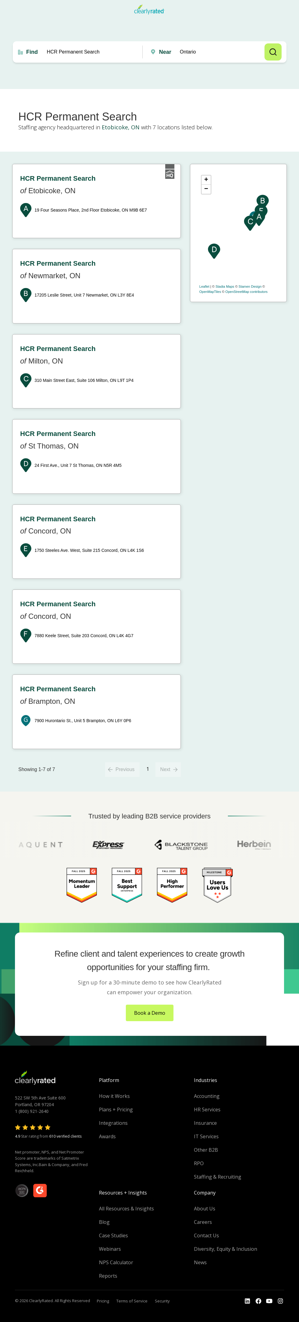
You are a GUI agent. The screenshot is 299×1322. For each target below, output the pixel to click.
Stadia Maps (225, 286)
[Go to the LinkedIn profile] (247, 1301)
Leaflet (204, 286)
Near (165, 52)
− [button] (206, 189)
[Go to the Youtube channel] (269, 1301)
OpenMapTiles (210, 292)
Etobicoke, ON (121, 127)
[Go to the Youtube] (258, 1301)
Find (32, 52)
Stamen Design (250, 286)
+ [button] (206, 180)
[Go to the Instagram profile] (280, 1301)
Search (273, 52)
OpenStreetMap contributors (246, 292)
